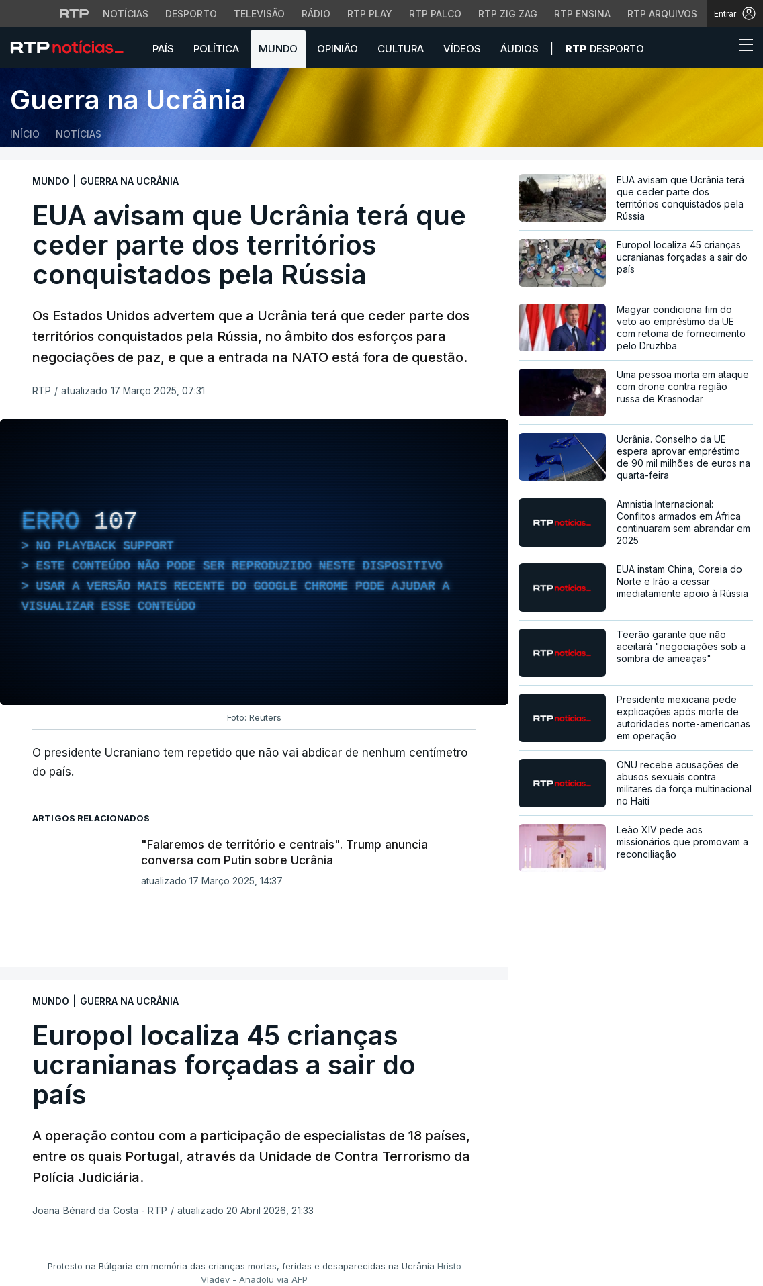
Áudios (519, 48)
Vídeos (462, 48)
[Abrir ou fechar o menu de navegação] (742, 47)
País (163, 48)
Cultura (400, 48)
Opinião (337, 48)
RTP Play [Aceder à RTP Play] (369, 13)
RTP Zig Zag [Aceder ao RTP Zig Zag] (507, 13)
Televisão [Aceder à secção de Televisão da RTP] (259, 13)
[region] (254, 562)
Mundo (278, 48)
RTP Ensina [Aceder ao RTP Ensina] (582, 13)
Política (216, 48)
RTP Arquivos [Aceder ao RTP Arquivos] (662, 13)
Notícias (78, 134)
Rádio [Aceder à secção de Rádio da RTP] (316, 13)
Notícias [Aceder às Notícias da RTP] (125, 13)
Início (25, 134)
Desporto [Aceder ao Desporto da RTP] (191, 13)
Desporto (604, 48)
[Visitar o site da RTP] (74, 13)
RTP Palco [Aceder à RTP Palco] (435, 13)
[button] (721, 48)
